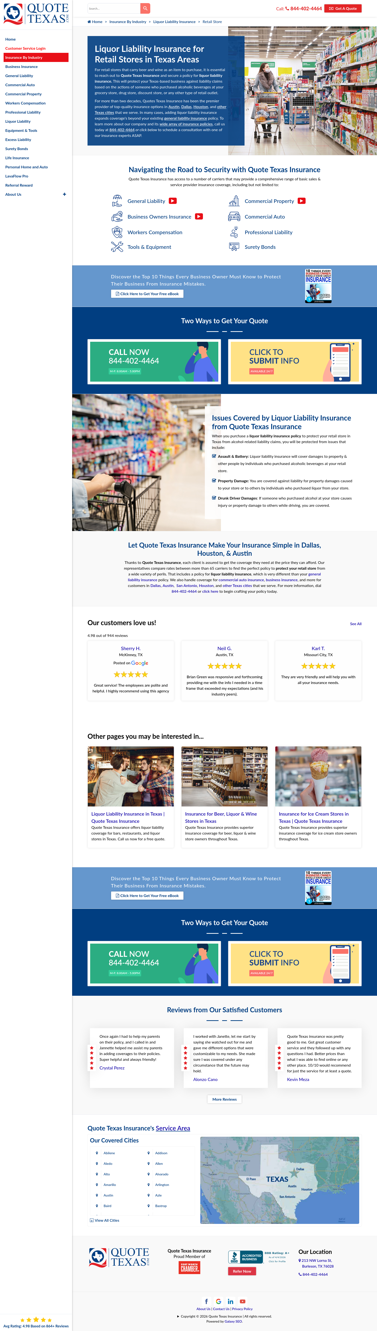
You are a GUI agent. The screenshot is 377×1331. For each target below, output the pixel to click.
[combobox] (114, 8)
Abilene (109, 1153)
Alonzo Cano (205, 1079)
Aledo (108, 1163)
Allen (159, 1163)
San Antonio (186, 585)
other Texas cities (237, 585)
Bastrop (161, 1206)
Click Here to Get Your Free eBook (147, 293)
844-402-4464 (303, 8)
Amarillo (110, 1185)
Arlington (162, 1185)
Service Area (173, 1128)
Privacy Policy (242, 1309)
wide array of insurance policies (186, 124)
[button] (65, 194)
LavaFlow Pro (16, 176)
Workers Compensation (25, 103)
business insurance (282, 579)
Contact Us (221, 1309)
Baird (107, 1206)
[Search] (145, 8)
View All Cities (107, 1220)
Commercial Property (23, 94)
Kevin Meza (298, 1079)
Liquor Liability (18, 121)
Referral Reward (19, 185)
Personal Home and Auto (26, 167)
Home (95, 21)
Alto (107, 1174)
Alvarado (162, 1174)
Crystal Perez (112, 1067)
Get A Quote (343, 8)
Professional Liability (23, 112)
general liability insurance (185, 118)
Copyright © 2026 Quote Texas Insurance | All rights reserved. (226, 1316)
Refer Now (242, 1271)
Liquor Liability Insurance (174, 21)
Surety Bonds (16, 148)
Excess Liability (18, 139)
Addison (161, 1153)
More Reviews (224, 1099)
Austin (173, 106)
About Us (203, 1309)
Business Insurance (21, 66)
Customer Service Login (25, 48)
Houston (201, 106)
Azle (158, 1195)
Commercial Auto (20, 84)
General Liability (19, 75)
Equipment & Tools (21, 130)
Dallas (186, 106)
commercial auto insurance (241, 579)
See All (356, 623)
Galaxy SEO (233, 1321)
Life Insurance (17, 157)
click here (210, 591)
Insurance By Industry (127, 21)
